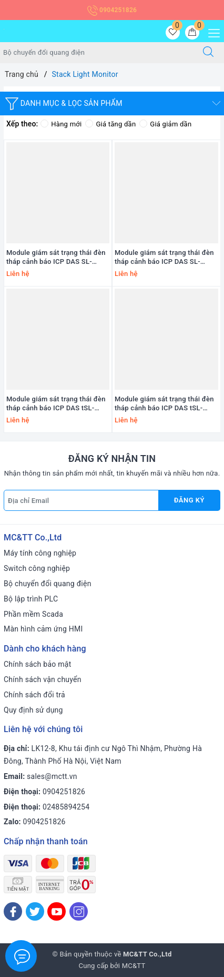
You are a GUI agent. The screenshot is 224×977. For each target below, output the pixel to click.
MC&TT (134, 966)
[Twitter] (35, 911)
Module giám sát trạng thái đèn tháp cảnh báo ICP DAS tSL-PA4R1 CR (56, 404)
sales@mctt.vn (52, 776)
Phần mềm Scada (33, 614)
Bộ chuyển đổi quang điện (47, 583)
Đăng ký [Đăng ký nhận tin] (189, 500)
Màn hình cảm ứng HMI (43, 629)
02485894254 (66, 807)
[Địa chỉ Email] (81, 500)
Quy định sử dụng (33, 710)
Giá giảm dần (165, 124)
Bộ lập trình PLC (31, 599)
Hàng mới (61, 124)
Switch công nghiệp (37, 568)
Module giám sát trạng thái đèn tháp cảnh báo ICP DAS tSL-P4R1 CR (164, 404)
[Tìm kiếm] (208, 52)
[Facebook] (13, 911)
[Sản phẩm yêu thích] (173, 32)
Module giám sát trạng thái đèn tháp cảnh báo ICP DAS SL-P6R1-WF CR (164, 258)
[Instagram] (78, 911)
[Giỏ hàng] (192, 32)
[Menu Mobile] (211, 32)
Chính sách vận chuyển (43, 679)
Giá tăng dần (110, 124)
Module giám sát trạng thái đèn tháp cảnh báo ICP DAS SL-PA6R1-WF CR (56, 258)
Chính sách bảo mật (37, 664)
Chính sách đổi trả (34, 694)
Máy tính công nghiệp (40, 553)
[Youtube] (56, 911)
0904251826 (112, 10)
